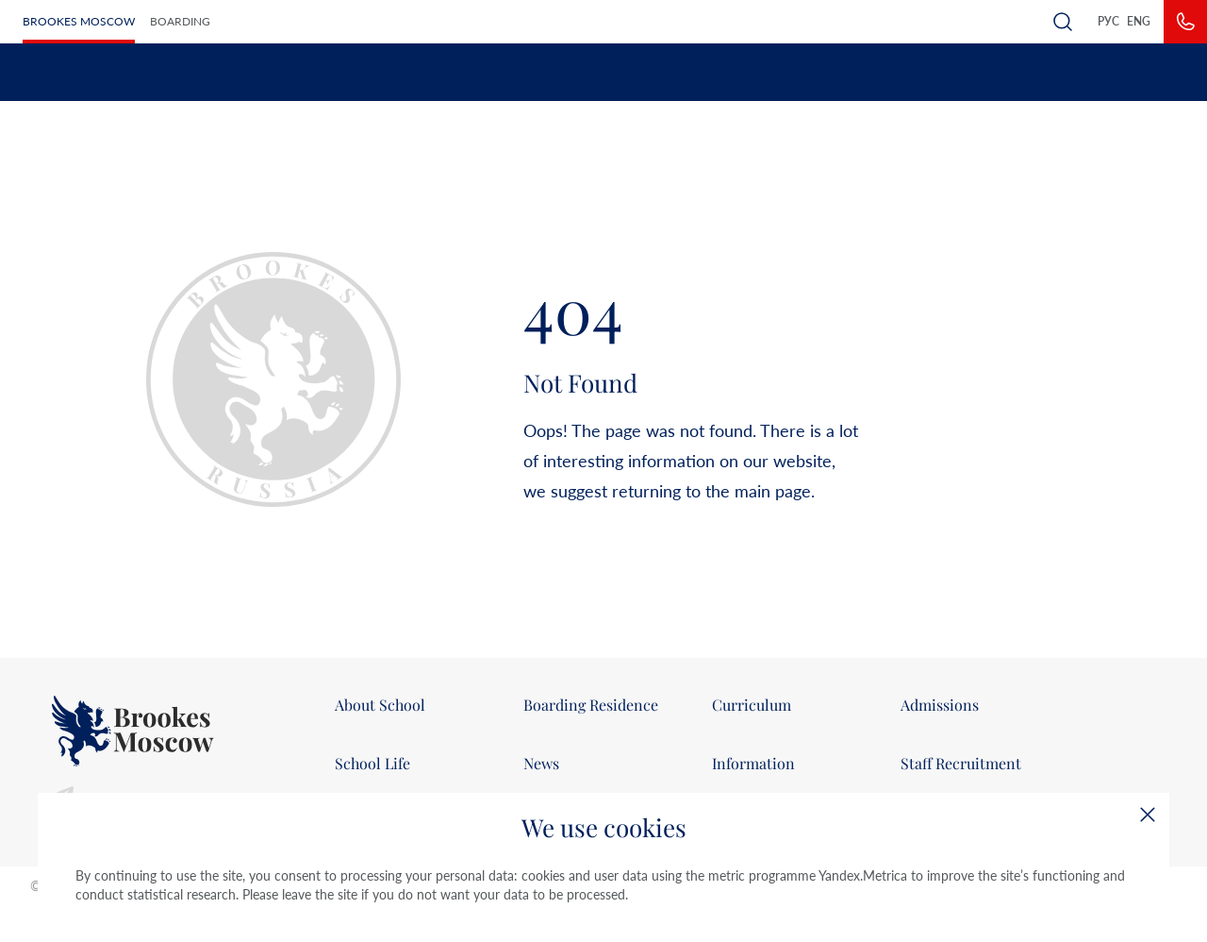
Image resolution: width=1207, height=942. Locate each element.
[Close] (1147, 814)
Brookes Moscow (79, 21)
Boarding (180, 21)
